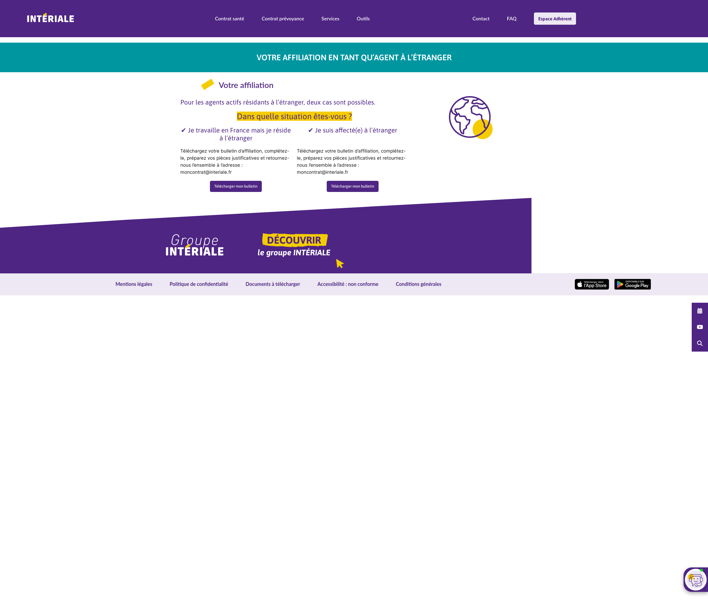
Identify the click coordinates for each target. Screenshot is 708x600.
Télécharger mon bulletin (235, 186)
